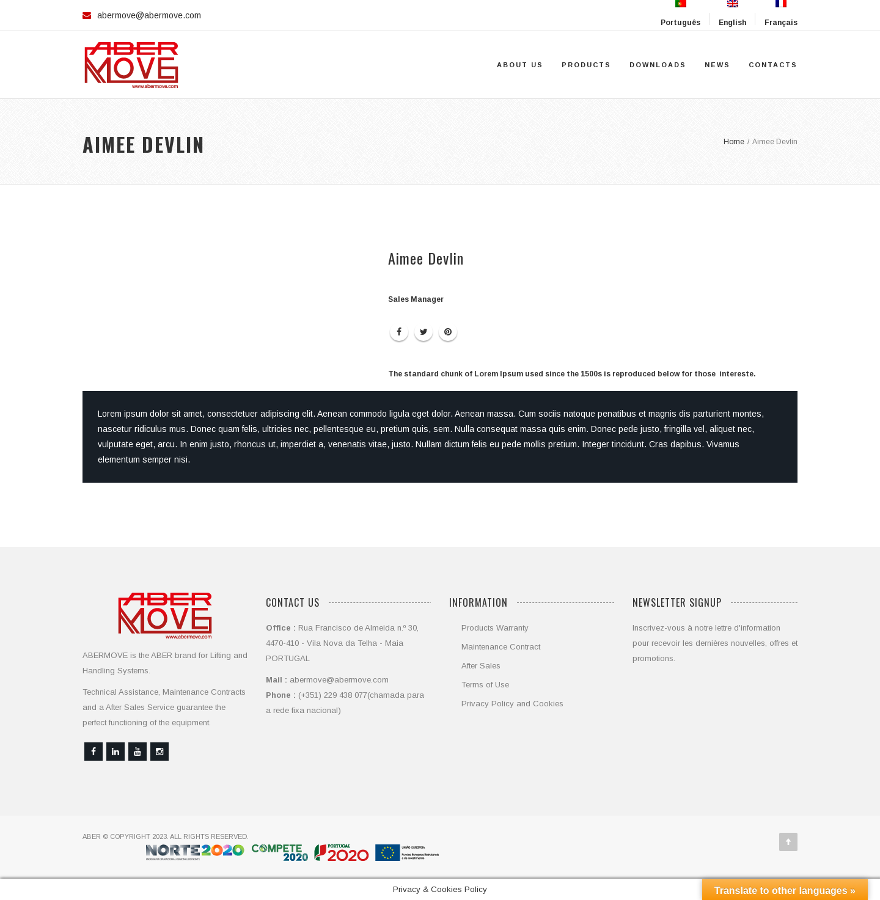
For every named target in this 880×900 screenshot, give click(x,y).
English (732, 13)
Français (781, 13)
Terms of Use (485, 684)
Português (680, 13)
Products (586, 64)
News (717, 64)
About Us (520, 64)
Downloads (657, 64)
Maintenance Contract (500, 646)
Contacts (773, 64)
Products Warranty (495, 627)
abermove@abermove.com (149, 15)
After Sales (481, 665)
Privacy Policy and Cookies (512, 703)
